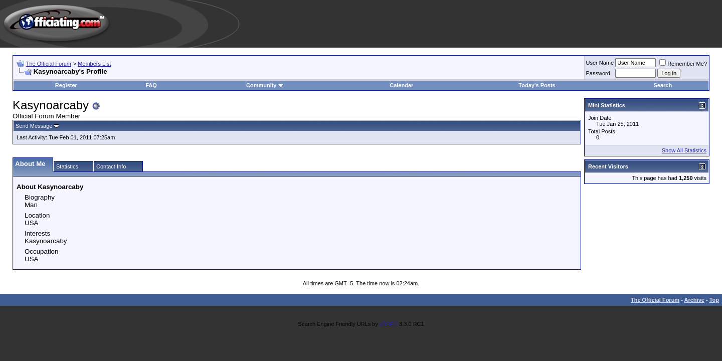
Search (662, 85)
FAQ (151, 85)
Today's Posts (536, 85)
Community (265, 85)
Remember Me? (683, 64)
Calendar (401, 85)
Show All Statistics (684, 150)
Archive (694, 300)
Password (598, 73)
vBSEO (389, 324)
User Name (600, 63)
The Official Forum (48, 64)
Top (714, 300)
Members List (94, 64)
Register (66, 85)
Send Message (34, 126)
